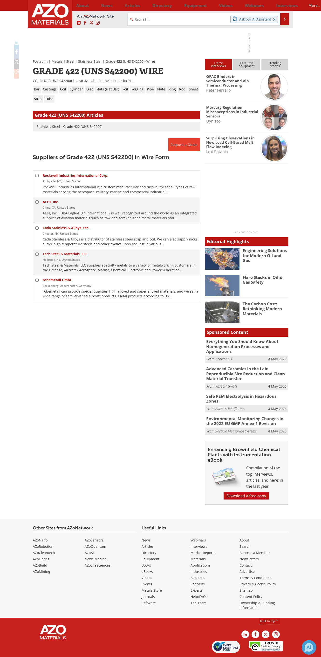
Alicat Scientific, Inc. (230, 391)
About (244, 523)
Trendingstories (274, 64)
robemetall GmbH (58, 280)
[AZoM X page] (91, 23)
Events (147, 567)
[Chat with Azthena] (309, 647)
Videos (147, 561)
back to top (269, 604)
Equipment (150, 542)
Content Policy (250, 580)
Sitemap (246, 574)
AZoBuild (40, 549)
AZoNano (40, 523)
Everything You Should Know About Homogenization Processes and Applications (246, 343)
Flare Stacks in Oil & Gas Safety (264, 279)
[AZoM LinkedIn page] (79, 23)
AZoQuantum (95, 530)
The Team (198, 586)
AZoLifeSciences (97, 549)
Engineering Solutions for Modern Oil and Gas (265, 252)
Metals (57, 61)
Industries (199, 555)
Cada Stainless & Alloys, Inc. (66, 228)
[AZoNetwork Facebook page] (85, 23)
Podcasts (198, 567)
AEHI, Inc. (51, 201)
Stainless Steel (90, 61)
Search (245, 530)
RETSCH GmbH (226, 374)
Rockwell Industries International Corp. (75, 175)
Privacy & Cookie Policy (257, 567)
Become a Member (254, 536)
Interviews (199, 530)
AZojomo (198, 561)
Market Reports (203, 536)
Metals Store (152, 574)
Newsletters (249, 542)
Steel (70, 61)
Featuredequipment (247, 64)
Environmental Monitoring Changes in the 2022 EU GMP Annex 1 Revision (244, 405)
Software (149, 586)
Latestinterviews (218, 64)
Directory (148, 5)
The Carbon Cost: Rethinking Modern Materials (260, 308)
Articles (148, 530)
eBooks (147, 555)
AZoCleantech (44, 536)
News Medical (96, 542)
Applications (201, 549)
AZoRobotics (43, 530)
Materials (198, 542)
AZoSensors (94, 523)
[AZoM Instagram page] (98, 23)
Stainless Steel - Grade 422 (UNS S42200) (69, 126)
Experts (197, 574)
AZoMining (41, 555)
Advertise (247, 555)
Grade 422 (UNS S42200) (124, 61)
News (146, 523)
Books (146, 549)
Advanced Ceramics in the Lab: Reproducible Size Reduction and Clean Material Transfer (247, 364)
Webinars (198, 523)
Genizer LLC (224, 353)
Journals (148, 580)
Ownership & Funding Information (257, 589)
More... (282, 5)
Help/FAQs (199, 580)
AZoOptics (41, 542)
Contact (245, 549)
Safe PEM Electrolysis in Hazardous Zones (243, 383)
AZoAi (89, 536)
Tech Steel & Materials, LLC (65, 254)
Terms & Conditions (255, 561)
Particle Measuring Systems (236, 414)
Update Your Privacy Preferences (69, 651)
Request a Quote (184, 144)
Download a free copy (246, 479)
